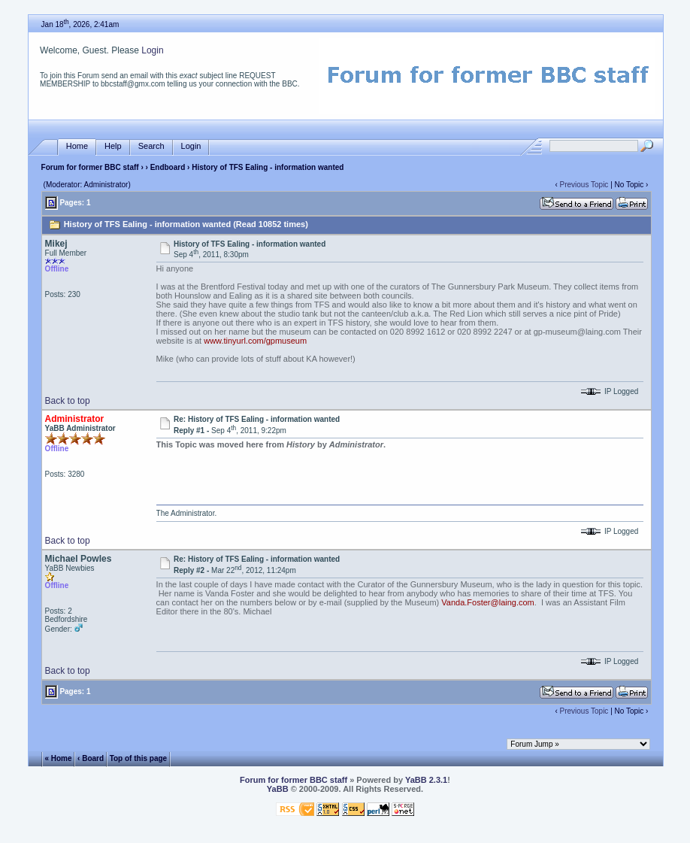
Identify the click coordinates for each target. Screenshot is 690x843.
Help (113, 146)
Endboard (168, 167)
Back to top (67, 401)
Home (77, 146)
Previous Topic (584, 184)
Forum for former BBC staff (90, 167)
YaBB (278, 788)
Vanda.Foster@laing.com (487, 602)
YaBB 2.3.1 (426, 779)
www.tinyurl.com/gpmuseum (255, 340)
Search (151, 146)
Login (152, 50)
